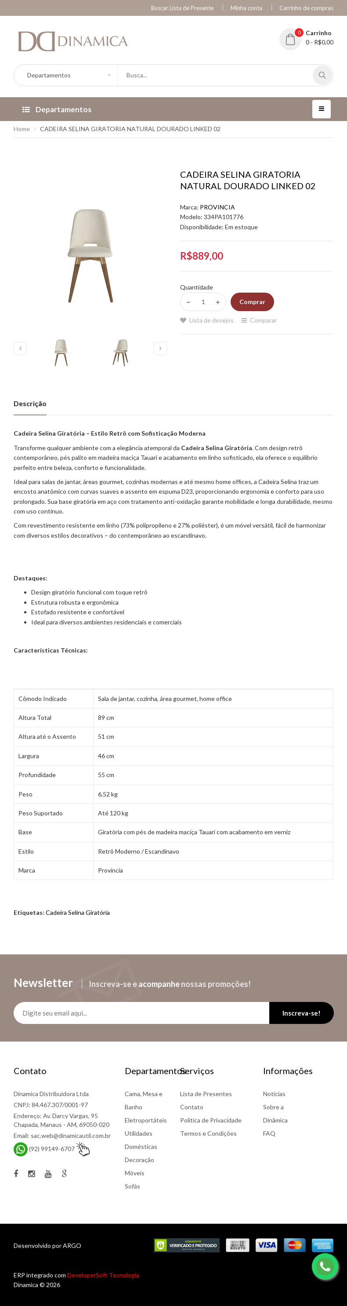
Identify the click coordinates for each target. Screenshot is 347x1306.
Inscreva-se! (301, 1013)
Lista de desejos (211, 320)
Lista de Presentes (206, 1093)
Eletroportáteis (146, 1120)
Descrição (30, 403)
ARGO (72, 1245)
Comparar (263, 320)
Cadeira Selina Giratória (78, 912)
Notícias (274, 1093)
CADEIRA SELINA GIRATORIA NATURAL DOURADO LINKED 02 (130, 128)
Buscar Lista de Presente (182, 7)
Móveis (135, 1173)
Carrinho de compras (306, 7)
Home (22, 128)
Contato (191, 1107)
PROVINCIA (217, 207)
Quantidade (196, 287)
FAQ (269, 1133)
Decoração (139, 1159)
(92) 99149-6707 (52, 1148)
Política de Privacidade (211, 1120)
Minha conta (246, 7)
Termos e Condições (208, 1133)
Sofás (132, 1186)
